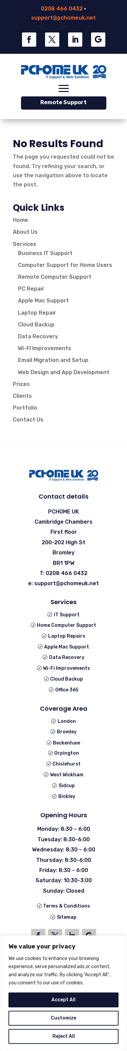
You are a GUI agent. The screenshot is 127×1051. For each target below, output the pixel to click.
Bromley (67, 732)
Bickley (66, 796)
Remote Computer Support (54, 277)
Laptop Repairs (66, 636)
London (67, 721)
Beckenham (66, 743)
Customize (63, 1018)
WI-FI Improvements (44, 348)
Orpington (66, 753)
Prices (21, 384)
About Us (25, 232)
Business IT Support (45, 253)
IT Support (67, 615)
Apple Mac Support (43, 300)
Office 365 (66, 690)
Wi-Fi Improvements (66, 668)
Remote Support (63, 102)
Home (20, 220)
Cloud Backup (36, 324)
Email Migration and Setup (53, 360)
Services (24, 244)
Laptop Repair (37, 313)
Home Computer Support (66, 625)
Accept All (63, 1000)
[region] (63, 993)
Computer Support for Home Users (65, 265)
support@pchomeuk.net (63, 18)
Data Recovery (38, 336)
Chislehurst (66, 764)
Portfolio (25, 408)
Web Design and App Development (63, 372)
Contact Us (28, 419)
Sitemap (67, 917)
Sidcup (67, 786)
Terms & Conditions (66, 906)
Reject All (63, 1036)
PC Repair (31, 288)
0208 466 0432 (62, 8)
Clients (22, 396)
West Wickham (66, 775)
